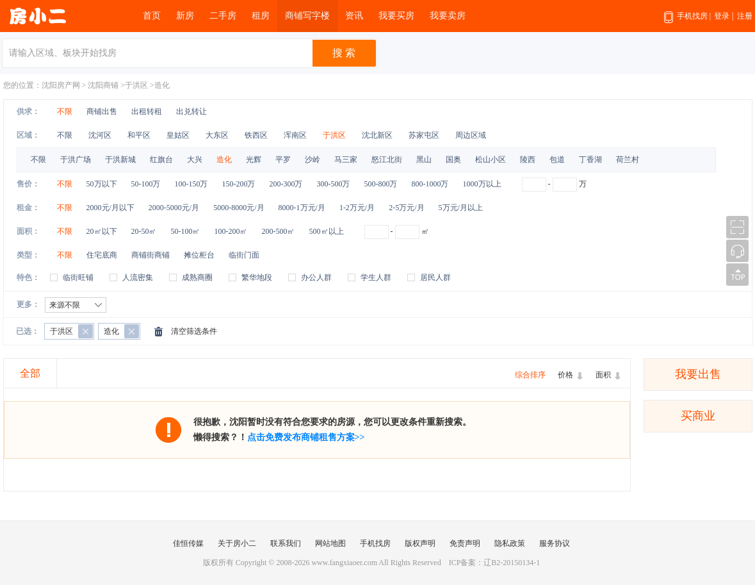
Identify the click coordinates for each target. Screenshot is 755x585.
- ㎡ (396, 231)
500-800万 (381, 183)
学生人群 (376, 277)
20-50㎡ (144, 231)
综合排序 (530, 374)
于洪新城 (120, 159)
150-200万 (239, 183)
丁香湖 (590, 159)
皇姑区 (178, 135)
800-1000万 (430, 183)
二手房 (222, 16)
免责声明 (465, 543)
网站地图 (330, 543)
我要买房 (396, 16)
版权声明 (420, 543)
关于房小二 (237, 543)
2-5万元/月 (406, 207)
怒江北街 (386, 159)
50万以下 (101, 183)
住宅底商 (101, 255)
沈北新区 (378, 135)
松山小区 (490, 159)
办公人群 (316, 277)
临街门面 (244, 255)
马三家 (345, 159)
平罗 (283, 159)
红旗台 (161, 159)
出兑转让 (191, 111)
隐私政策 (509, 543)
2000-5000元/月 (174, 207)
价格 (565, 374)
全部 (30, 373)
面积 (603, 374)
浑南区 (296, 135)
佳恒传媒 (188, 543)
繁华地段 (256, 277)
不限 (64, 111)
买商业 (698, 415)
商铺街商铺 (150, 255)
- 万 (554, 183)
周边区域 (470, 135)
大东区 (218, 135)
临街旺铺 (78, 277)
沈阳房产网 (61, 85)
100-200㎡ (231, 231)
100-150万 (191, 183)
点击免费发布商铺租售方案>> (306, 437)
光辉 (253, 159)
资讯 (354, 16)
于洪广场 (75, 159)
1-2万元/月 (357, 207)
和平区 (139, 135)
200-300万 (286, 183)
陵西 (527, 159)
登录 (721, 16)
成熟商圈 (197, 277)
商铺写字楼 (307, 16)
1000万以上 (482, 183)
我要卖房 (448, 16)
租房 (261, 16)
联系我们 (285, 543)
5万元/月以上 (461, 207)
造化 (162, 85)
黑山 (424, 159)
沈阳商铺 (103, 85)
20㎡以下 (101, 231)
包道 (557, 159)
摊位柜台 (199, 255)
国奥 (453, 159)
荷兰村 (627, 159)
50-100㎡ (185, 231)
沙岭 (312, 159)
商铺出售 (101, 111)
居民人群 (435, 277)
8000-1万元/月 (302, 207)
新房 (185, 16)
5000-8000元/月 (238, 207)
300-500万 (333, 183)
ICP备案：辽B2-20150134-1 (494, 562)
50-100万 (146, 183)
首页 (152, 16)
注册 (744, 16)
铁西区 (257, 135)
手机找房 (687, 22)
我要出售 (698, 374)
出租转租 (146, 111)
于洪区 (136, 85)
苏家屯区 (425, 135)
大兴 (194, 159)
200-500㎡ (278, 231)
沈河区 (100, 135)
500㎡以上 (326, 231)
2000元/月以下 (110, 207)
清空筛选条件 (194, 331)
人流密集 (137, 277)
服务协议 (554, 543)
